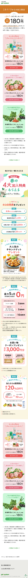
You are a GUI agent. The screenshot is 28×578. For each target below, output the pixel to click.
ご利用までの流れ (13, 160)
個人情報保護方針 (6, 565)
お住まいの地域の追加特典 (8, 330)
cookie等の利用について (7, 568)
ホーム (3, 556)
